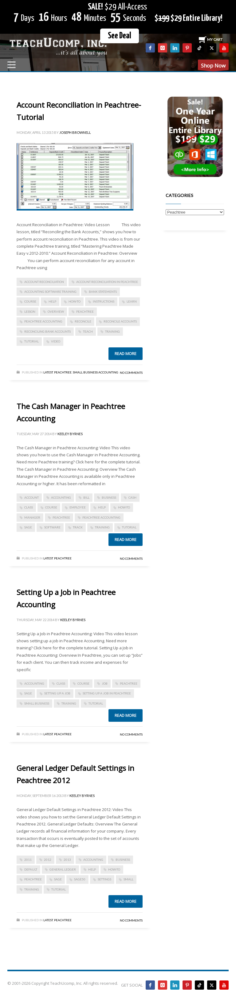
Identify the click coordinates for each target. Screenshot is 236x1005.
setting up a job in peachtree (107, 693)
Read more (125, 353)
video (55, 341)
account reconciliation (44, 282)
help (52, 301)
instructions (103, 301)
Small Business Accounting (95, 372)
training (112, 331)
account (31, 497)
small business (36, 703)
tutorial (31, 341)
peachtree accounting (43, 321)
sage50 (79, 879)
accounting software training (50, 291)
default (30, 869)
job (105, 683)
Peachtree (63, 372)
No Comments (131, 372)
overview (56, 311)
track (78, 527)
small (128, 879)
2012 (47, 859)
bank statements (103, 291)
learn (132, 301)
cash (132, 497)
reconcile (83, 321)
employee (77, 507)
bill (86, 497)
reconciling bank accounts (47, 331)
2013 (67, 859)
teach (88, 331)
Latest (48, 372)
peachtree (85, 311)
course (30, 301)
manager (32, 517)
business (109, 497)
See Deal (119, 36)
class (28, 507)
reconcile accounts (120, 321)
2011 (28, 859)
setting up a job (57, 693)
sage (28, 527)
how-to (75, 301)
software (52, 527)
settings (104, 879)
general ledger (62, 869)
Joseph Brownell (75, 132)
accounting (61, 497)
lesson (29, 311)
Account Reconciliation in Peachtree (107, 282)
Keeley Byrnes (70, 434)
